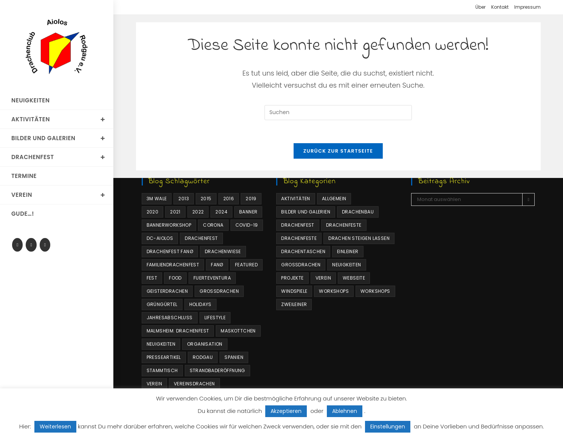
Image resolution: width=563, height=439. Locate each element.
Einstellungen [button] (387, 426)
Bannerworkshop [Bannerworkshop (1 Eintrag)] (169, 225)
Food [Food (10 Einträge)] (175, 278)
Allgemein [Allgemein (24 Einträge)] (334, 198)
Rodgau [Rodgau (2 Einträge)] (203, 357)
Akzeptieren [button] (286, 411)
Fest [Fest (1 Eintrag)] (152, 278)
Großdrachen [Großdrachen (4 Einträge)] (219, 291)
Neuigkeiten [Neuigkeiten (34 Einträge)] (346, 264)
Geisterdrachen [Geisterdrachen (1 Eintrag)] (167, 291)
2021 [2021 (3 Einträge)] (175, 212)
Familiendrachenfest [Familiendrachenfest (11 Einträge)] (173, 264)
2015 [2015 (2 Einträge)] (206, 198)
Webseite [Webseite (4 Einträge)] (354, 278)
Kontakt (500, 7)
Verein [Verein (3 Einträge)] (154, 383)
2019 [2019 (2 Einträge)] (251, 198)
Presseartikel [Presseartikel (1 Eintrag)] (164, 357)
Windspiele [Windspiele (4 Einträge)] (294, 291)
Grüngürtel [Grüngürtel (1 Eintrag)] (162, 304)
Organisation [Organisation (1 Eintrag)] (205, 344)
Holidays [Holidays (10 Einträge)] (200, 304)
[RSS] (31, 245)
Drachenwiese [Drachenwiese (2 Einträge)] (223, 251)
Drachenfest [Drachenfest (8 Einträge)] (201, 238)
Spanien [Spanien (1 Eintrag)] (233, 357)
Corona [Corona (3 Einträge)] (213, 225)
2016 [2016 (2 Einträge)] (228, 198)
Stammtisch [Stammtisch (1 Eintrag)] (162, 370)
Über (480, 7)
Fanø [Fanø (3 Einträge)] (217, 264)
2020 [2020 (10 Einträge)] (153, 212)
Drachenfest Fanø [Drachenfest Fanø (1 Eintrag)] (170, 251)
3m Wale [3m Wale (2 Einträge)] (157, 198)
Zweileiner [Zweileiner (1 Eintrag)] (294, 304)
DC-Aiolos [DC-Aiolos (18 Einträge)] (160, 238)
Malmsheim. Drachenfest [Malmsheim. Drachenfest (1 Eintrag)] (178, 331)
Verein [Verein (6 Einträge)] (323, 278)
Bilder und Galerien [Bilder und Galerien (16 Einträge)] (305, 212)
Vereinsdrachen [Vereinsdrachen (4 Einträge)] (194, 383)
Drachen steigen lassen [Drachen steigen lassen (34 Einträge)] (359, 238)
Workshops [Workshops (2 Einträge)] (375, 291)
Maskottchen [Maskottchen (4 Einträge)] (238, 331)
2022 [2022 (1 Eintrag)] (198, 212)
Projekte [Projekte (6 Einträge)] (292, 278)
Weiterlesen (55, 426)
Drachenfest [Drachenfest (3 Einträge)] (297, 225)
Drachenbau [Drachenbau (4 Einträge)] (358, 212)
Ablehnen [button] (344, 411)
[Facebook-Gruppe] (17, 245)
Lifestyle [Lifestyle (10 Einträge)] (215, 317)
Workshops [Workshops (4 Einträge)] (334, 291)
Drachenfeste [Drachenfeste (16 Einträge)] (299, 238)
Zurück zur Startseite (338, 151)
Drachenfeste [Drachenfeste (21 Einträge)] (344, 225)
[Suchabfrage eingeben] (338, 112)
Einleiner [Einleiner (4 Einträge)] (348, 251)
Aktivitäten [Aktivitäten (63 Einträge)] (295, 198)
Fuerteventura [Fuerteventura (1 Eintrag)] (212, 278)
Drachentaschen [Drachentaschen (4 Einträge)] (303, 251)
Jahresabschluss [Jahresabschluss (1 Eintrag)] (170, 317)
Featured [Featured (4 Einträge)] (246, 264)
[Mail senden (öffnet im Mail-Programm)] (45, 245)
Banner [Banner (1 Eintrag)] (248, 212)
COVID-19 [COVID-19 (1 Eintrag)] (246, 225)
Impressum (527, 7)
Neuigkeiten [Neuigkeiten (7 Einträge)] (161, 344)
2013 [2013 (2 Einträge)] (183, 198)
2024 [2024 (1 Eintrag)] (221, 212)
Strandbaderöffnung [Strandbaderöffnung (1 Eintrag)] (217, 370)
